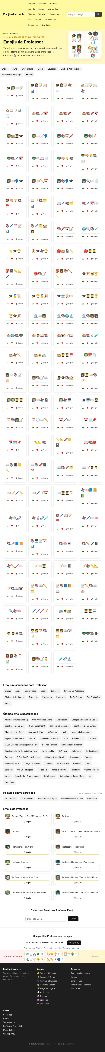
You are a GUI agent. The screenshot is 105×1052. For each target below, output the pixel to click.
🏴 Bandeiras (43, 1004)
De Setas (92, 738)
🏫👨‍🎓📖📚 (40, 335)
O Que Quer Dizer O (37, 726)
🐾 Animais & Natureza (47, 981)
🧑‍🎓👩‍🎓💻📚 (15, 633)
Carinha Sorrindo (91, 770)
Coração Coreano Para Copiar (84, 720)
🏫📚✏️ (15, 355)
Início (5, 34)
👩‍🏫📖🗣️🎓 (15, 181)
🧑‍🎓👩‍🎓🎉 (90, 611)
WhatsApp (76, 948)
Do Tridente (52, 732)
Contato (6, 1018)
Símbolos (42, 14)
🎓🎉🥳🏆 (90, 274)
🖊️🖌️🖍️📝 (40, 611)
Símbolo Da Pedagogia (70, 69)
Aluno (14, 69)
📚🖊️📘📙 (15, 544)
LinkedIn (57, 948)
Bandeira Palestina (60, 770)
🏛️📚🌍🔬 (65, 316)
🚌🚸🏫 (65, 611)
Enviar (73, 919)
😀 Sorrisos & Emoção (46, 973)
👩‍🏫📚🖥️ (65, 400)
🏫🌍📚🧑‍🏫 (15, 335)
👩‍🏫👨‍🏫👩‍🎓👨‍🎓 (15, 400)
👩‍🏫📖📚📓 (40, 400)
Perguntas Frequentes (80, 973)
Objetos (31, 14)
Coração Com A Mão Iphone (27, 776)
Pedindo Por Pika (49, 745)
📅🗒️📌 (90, 420)
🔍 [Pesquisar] (98, 14)
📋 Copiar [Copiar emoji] (27, 821)
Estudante (33, 697)
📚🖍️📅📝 (65, 229)
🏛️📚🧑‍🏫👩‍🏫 (90, 316)
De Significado (92, 751)
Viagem (41, 9)
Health (65, 732)
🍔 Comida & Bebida (46, 985)
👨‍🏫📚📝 (90, 136)
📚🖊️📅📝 (90, 203)
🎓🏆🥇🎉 (40, 296)
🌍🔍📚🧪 (90, 229)
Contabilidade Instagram (72, 745)
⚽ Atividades (43, 992)
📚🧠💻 (65, 544)
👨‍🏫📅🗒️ (90, 355)
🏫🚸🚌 (40, 355)
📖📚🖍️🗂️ (65, 468)
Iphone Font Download (49, 738)
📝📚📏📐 (90, 566)
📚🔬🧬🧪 (40, 518)
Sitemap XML (9, 1034)
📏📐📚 (40, 442)
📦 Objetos (42, 996)
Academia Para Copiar (47, 799)
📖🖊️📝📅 (40, 493)
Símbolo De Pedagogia (11, 75)
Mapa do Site (8, 1030)
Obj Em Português (25, 770)
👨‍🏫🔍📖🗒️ (40, 158)
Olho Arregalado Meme (42, 720)
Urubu (7, 776)
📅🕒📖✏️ (40, 420)
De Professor (10, 799)
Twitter (39, 948)
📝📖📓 (65, 566)
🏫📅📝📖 (65, 335)
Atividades (53, 9)
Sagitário (9, 770)
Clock (88, 763)
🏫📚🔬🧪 (90, 335)
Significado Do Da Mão (14, 726)
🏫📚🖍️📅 (90, 113)
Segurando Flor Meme (14, 738)
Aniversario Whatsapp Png (16, 720)
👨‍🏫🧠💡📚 (65, 158)
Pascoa (87, 757)
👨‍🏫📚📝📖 (40, 378)
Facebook (48, 948)
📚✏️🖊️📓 (90, 544)
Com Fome (9, 782)
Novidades (46, 25)
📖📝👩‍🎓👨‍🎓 (90, 468)
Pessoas (42, 3)
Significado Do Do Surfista (85, 726)
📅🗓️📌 (15, 442)
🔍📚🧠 (15, 611)
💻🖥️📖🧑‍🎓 (90, 400)
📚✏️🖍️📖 (15, 566)
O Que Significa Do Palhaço (28, 757)
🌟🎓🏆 (15, 251)
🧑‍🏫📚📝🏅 (40, 659)
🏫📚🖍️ (65, 113)
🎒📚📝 (40, 274)
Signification (62, 720)
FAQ (29, 19)
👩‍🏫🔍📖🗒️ (90, 181)
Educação (52, 69)
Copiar (19, 96)
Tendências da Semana (81, 985)
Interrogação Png (35, 732)
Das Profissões (93, 697)
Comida (31, 9)
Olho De (32, 738)
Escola (40, 69)
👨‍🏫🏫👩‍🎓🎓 (15, 136)
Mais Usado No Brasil (14, 732)
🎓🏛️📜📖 (65, 296)
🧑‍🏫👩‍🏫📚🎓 (90, 633)
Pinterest (67, 948)
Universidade (27, 69)
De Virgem (63, 751)
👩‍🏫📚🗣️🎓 (65, 181)
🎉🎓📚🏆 (40, 251)
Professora (47, 697)
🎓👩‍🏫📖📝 (15, 88)
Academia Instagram (81, 732)
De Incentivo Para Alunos (72, 799)
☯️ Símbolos (42, 1000)
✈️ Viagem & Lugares (46, 988)
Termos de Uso (9, 1022)
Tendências (33, 25)
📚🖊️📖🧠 (90, 518)
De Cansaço (75, 757)
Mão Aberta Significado (55, 757)
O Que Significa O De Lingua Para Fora (21, 745)
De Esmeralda (48, 751)
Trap (66, 738)
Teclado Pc (42, 770)
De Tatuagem (49, 776)
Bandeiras (54, 14)
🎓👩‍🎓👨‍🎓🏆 (90, 296)
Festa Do (76, 770)
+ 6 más (29, 74)
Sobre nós (7, 1015)
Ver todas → (96, 957)
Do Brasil (77, 763)
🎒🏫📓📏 (65, 251)
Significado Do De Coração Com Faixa (21, 751)
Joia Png (48, 763)
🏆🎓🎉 (15, 316)
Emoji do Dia (50, 19)
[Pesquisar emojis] (81, 14)
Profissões (61, 697)
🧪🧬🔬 (65, 659)
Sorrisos (31, 3)
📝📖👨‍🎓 (40, 566)
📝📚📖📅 (15, 589)
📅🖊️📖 (65, 420)
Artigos (38, 19)
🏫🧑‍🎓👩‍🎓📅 (65, 355)
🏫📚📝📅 (40, 113)
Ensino (5, 69)
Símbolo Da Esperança (59, 726)
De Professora (76, 697)
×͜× (90, 776)
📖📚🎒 (90, 442)
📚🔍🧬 (15, 518)
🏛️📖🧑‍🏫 (40, 316)
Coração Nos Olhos (32, 763)
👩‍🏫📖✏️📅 (40, 181)
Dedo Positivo (78, 738)
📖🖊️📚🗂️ (65, 203)
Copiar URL (74, 943)
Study (7, 703)
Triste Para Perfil (12, 763)
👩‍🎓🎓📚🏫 (65, 378)
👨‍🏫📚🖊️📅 (15, 158)
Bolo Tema (76, 751)
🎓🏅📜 (15, 296)
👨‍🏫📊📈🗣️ (40, 136)
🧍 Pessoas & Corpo (46, 977)
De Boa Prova (63, 763)
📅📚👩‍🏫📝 (15, 420)
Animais (53, 3)
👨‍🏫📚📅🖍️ (65, 136)
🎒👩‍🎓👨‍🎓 (90, 251)
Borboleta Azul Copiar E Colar (72, 776)
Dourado (8, 757)
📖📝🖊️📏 (15, 493)
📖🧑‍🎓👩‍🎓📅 (65, 493)
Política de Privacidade (13, 1026)
